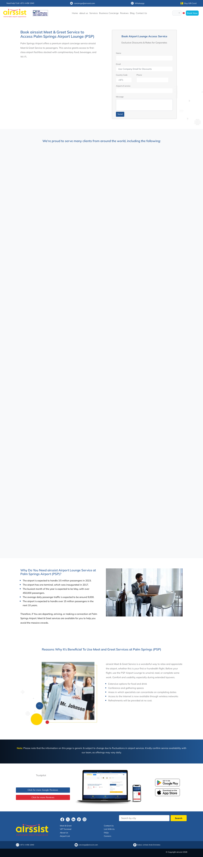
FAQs (106, 832)
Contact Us (141, 13)
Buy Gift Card (188, 3)
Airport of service (123, 86)
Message (120, 97)
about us (83, 13)
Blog (132, 13)
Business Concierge (109, 13)
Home (75, 13)
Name (118, 53)
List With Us (109, 829)
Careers (107, 836)
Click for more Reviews (42, 797)
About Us (64, 832)
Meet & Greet (65, 825)
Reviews (124, 13)
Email (118, 64)
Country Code (122, 75)
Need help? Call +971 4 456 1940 (20, 3)
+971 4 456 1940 (27, 845)
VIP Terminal (65, 829)
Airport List (65, 836)
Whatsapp (137, 3)
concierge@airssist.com (82, 3)
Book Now (192, 13)
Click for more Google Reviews (43, 790)
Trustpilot (41, 775)
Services (93, 13)
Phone (139, 75)
